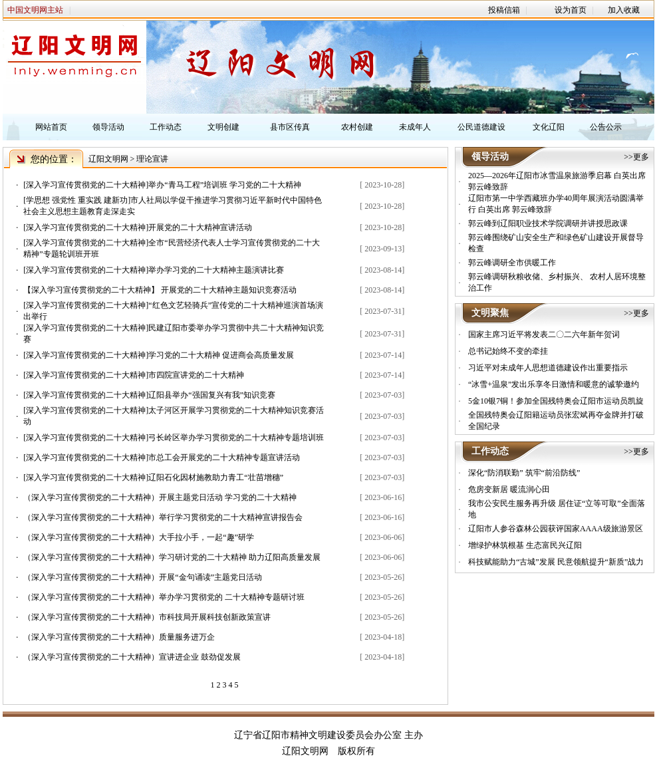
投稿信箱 (504, 10)
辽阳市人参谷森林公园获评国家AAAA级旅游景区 (555, 528)
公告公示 (606, 127)
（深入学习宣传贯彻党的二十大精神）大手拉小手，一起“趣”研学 (138, 537)
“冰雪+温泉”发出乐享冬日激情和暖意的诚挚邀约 (553, 384)
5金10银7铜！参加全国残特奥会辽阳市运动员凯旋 (556, 401)
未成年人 (415, 127)
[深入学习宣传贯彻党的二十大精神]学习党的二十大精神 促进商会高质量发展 (158, 355)
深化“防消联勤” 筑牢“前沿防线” (524, 472)
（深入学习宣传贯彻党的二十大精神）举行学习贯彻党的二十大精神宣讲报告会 (163, 517)
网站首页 (51, 127)
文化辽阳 (549, 127)
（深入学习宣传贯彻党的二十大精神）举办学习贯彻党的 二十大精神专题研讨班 (164, 597)
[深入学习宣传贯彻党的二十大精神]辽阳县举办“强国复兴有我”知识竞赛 (149, 395)
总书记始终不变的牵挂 (508, 351)
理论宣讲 (152, 159)
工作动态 (166, 127)
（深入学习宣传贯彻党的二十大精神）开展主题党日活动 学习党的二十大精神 (160, 497)
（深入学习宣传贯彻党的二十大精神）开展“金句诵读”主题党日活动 (142, 577)
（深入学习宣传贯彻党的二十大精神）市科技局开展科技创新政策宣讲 (147, 617)
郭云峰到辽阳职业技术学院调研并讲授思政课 (548, 223)
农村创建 (357, 127)
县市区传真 (290, 127)
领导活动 (108, 127)
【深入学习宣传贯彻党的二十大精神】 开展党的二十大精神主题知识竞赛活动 (160, 290)
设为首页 (571, 10)
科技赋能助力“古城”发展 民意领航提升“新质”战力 (556, 562)
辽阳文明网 (108, 159)
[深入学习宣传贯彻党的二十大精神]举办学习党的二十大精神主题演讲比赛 (153, 270)
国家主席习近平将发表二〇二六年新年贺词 (544, 334)
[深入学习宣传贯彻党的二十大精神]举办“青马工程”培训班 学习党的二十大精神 (162, 185)
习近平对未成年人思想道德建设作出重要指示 (548, 367)
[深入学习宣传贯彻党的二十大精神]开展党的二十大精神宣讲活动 (137, 227)
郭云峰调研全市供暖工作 (512, 262)
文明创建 (223, 127)
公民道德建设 (481, 127)
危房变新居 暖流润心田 (509, 489)
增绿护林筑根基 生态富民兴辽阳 (525, 545)
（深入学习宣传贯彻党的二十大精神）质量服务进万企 (119, 637)
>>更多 (636, 157)
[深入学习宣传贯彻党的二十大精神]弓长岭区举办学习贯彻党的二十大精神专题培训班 (173, 437)
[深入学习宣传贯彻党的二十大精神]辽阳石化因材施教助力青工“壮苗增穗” (153, 477)
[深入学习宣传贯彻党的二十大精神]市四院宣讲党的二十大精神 (133, 375)
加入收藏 (624, 10)
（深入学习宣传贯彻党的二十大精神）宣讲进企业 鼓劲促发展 (132, 657)
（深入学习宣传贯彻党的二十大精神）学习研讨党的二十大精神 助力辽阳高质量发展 (172, 557)
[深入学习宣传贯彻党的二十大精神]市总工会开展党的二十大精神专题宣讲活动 (161, 457)
